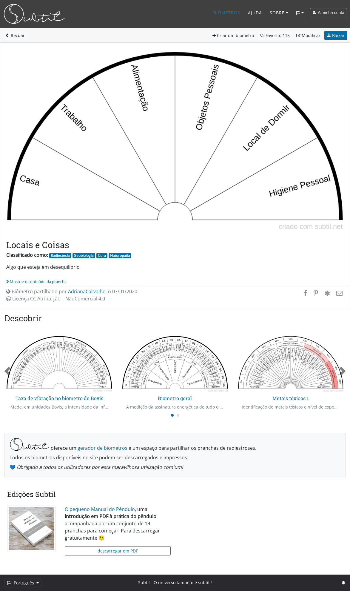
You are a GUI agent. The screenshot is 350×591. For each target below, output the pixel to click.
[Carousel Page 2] (178, 415)
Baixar (336, 35)
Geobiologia (84, 255)
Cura (102, 255)
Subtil (144, 582)
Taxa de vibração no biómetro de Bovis (59, 398)
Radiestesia (60, 255)
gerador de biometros (102, 448)
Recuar (15, 35)
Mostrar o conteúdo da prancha (36, 281)
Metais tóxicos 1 (290, 398)
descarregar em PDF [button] (118, 551)
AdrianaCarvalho (87, 291)
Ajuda (255, 13)
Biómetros (226, 13)
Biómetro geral (175, 398)
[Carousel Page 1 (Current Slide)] (172, 415)
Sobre (277, 13)
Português (21, 583)
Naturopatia (120, 255)
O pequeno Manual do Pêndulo (100, 509)
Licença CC (55, 298)
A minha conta (328, 12)
